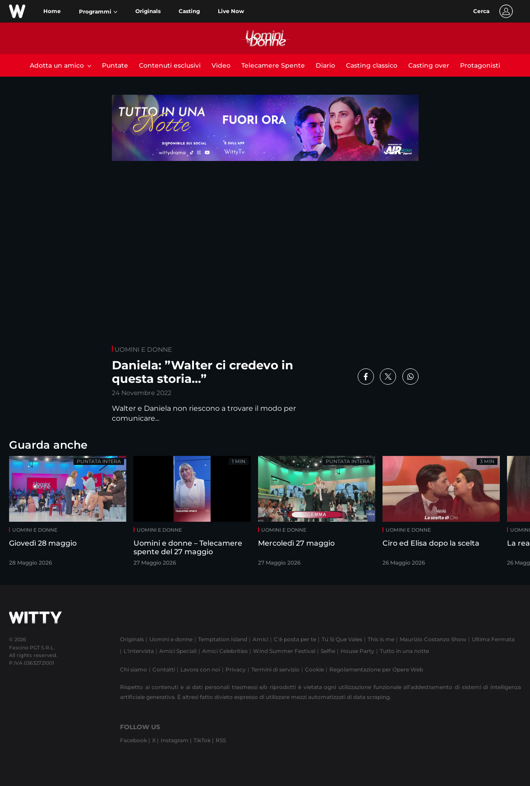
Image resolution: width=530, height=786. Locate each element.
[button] (98, 12)
